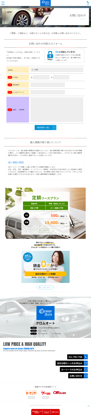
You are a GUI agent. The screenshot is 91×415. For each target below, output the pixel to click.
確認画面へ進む (43, 127)
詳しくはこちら (44, 230)
